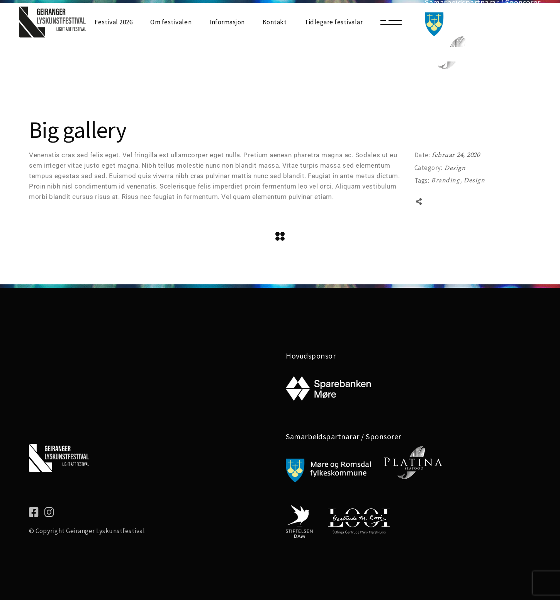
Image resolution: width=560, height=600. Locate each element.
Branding (446, 180)
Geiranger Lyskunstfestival (105, 531)
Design (454, 168)
